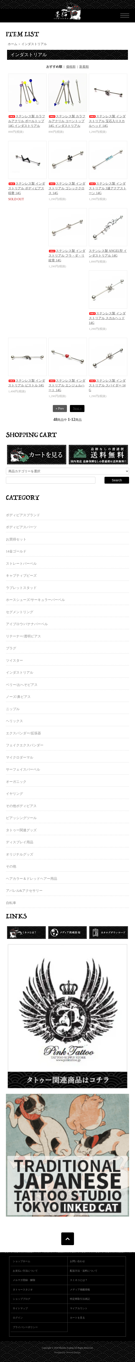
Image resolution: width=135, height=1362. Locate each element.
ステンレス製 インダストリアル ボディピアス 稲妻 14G (26, 188)
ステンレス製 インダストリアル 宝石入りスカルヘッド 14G (107, 121)
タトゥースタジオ (23, 1289)
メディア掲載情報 (80, 1289)
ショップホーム (21, 1261)
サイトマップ (20, 1308)
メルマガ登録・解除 (24, 1280)
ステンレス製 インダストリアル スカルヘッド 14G (107, 318)
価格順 (71, 66)
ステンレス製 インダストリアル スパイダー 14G (107, 385)
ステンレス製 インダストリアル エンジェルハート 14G (66, 385)
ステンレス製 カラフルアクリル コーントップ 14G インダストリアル (66, 121)
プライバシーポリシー (25, 1327)
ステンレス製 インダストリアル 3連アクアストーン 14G (107, 188)
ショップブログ (21, 1298)
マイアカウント (78, 1308)
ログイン (18, 1317)
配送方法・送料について (83, 1270)
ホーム (12, 44)
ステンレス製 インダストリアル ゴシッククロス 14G (66, 188)
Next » (77, 408)
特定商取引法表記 (80, 1298)
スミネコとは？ (78, 1280)
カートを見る (77, 1317)
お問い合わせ (77, 1261)
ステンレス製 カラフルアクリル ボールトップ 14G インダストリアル (26, 121)
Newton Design (73, 1352)
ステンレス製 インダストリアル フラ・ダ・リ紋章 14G (66, 255)
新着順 (84, 66)
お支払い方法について (25, 1270)
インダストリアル (34, 44)
